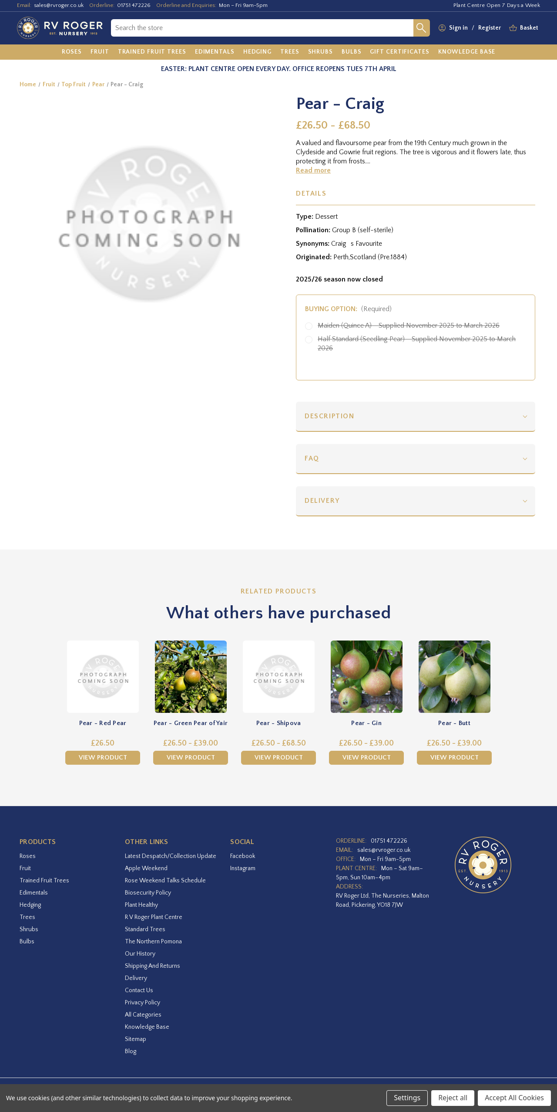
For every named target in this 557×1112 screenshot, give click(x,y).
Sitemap (135, 1039)
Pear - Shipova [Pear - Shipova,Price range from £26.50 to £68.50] (278, 723)
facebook (242, 856)
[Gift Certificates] (399, 52)
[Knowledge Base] (467, 52)
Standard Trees (145, 929)
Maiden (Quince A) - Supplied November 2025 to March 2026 (409, 325)
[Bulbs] (351, 52)
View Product (103, 757)
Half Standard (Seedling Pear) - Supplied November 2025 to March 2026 (417, 343)
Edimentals (34, 892)
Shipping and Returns (152, 966)
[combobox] (262, 28)
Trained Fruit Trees (44, 880)
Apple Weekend (146, 868)
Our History (140, 953)
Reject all (452, 1097)
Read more (313, 170)
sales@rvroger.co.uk (59, 5)
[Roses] (72, 52)
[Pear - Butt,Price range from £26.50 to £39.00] (454, 677)
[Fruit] (100, 52)
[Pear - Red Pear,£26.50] (103, 677)
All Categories (143, 1014)
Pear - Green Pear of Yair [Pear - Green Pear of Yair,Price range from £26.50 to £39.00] (191, 723)
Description (330, 416)
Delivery (322, 501)
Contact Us (139, 990)
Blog (130, 1051)
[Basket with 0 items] (529, 28)
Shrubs (29, 929)
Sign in (458, 27)
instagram (242, 868)
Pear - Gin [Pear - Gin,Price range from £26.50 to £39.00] (366, 723)
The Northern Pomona (153, 941)
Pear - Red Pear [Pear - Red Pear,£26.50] (103, 723)
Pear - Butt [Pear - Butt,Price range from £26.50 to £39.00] (454, 723)
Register (489, 27)
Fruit (25, 868)
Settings (407, 1097)
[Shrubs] (320, 52)
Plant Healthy (141, 905)
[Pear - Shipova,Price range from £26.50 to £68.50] (278, 677)
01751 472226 (134, 5)
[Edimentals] (215, 52)
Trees (27, 917)
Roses (28, 856)
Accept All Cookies (514, 1097)
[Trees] (290, 52)
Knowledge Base (147, 1027)
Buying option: (348, 309)
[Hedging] (257, 52)
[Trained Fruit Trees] (152, 52)
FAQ (312, 458)
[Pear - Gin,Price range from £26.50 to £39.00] (366, 677)
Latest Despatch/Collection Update (170, 856)
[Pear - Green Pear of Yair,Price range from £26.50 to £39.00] (190, 677)
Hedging (30, 905)
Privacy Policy (142, 1002)
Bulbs (27, 941)
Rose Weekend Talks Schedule (165, 880)
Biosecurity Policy (148, 892)
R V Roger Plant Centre (153, 917)
